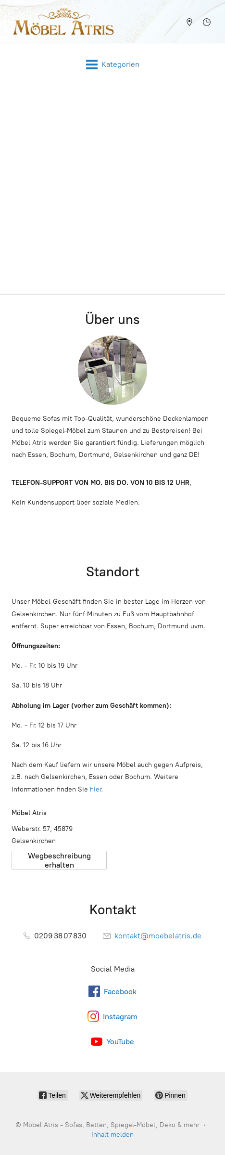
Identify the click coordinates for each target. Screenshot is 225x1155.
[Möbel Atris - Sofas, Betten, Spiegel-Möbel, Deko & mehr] (61, 21)
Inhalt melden (112, 1134)
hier (95, 789)
